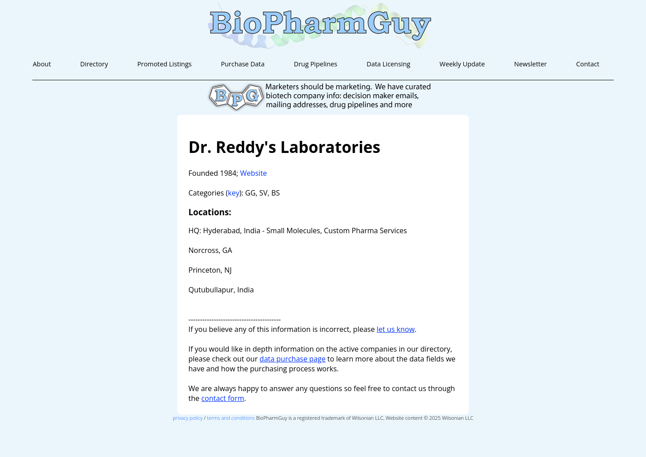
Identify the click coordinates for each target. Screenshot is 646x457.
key (233, 193)
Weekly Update (462, 64)
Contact (587, 64)
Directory (94, 64)
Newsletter (530, 64)
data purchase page (293, 359)
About (42, 64)
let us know (396, 329)
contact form (222, 398)
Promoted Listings (164, 64)
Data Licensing (388, 64)
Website (253, 173)
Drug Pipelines (315, 64)
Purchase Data (242, 64)
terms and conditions (231, 417)
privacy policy (188, 417)
